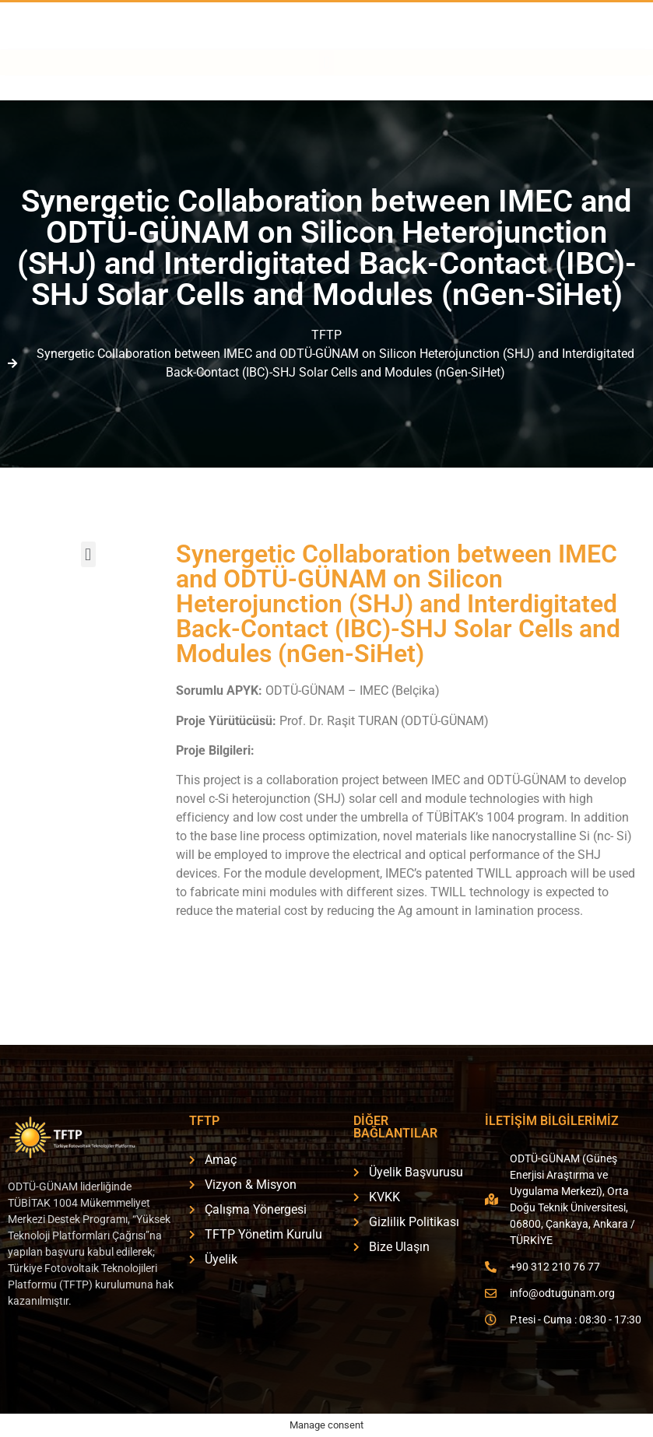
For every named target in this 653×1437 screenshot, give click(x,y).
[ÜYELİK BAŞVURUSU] (504, 38)
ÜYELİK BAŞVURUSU (583, 40)
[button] (326, 87)
